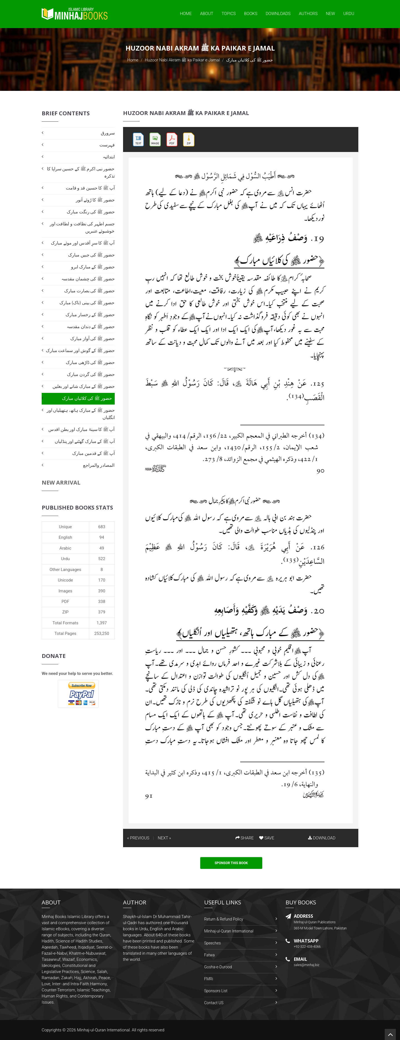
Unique (65, 526)
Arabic (65, 548)
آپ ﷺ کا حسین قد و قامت (90, 188)
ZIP (65, 612)
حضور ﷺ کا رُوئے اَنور (95, 200)
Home (186, 13)
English (65, 537)
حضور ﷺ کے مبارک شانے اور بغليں (83, 386)
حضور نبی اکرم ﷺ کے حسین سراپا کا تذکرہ (80, 172)
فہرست (107, 145)
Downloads (278, 13)
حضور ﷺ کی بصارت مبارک (89, 290)
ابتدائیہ (109, 156)
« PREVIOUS (138, 838)
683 (101, 526)
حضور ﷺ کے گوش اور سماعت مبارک (80, 350)
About (206, 13)
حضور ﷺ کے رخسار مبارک (90, 314)
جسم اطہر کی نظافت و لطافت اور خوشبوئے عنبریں (82, 227)
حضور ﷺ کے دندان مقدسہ (90, 326)
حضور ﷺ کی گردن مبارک (90, 374)
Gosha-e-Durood (218, 967)
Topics (229, 13)
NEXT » (164, 838)
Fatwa (209, 955)
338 (101, 601)
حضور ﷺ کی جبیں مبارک (91, 255)
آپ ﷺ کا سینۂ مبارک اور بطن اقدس (81, 429)
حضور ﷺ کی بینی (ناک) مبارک (87, 302)
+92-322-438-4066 (307, 947)
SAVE (266, 838)
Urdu (348, 13)
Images (65, 590)
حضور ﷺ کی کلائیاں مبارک (87, 398)
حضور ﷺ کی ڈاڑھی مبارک (90, 362)
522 (101, 558)
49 (101, 548)
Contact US (213, 1003)
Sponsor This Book (231, 863)
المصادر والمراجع (99, 465)
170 (101, 580)
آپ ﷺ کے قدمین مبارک (93, 453)
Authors (308, 13)
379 (101, 612)
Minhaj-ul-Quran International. (104, 1029)
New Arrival (61, 482)
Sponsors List (216, 991)
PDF (65, 601)
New (330, 13)
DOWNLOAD (321, 838)
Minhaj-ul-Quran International (228, 931)
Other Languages (65, 569)
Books (251, 13)
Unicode (65, 580)
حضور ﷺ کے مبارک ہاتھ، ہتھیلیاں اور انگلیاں (81, 414)
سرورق (108, 133)
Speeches (212, 943)
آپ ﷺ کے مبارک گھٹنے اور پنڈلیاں (85, 441)
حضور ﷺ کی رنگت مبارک (90, 212)
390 (101, 590)
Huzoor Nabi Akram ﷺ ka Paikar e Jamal (182, 60)
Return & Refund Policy (223, 919)
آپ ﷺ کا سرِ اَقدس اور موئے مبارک (82, 243)
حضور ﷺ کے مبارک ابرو (92, 267)
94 (101, 537)
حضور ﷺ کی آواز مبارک (92, 338)
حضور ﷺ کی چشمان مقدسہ (87, 278)
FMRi (208, 979)
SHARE (245, 838)
